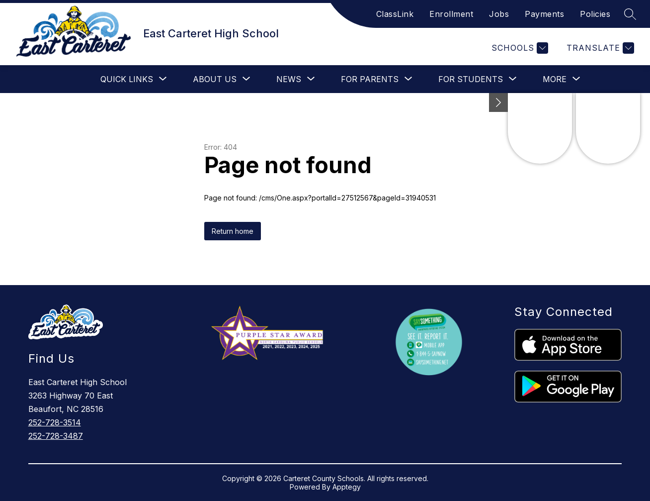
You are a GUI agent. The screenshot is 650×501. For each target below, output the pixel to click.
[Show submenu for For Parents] (370, 79)
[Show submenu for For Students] (470, 79)
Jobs (499, 14)
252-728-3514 (54, 422)
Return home (232, 231)
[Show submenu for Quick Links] (126, 79)
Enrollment (451, 14)
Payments (544, 14)
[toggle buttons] (498, 102)
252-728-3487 (55, 436)
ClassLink (395, 14)
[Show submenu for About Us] (215, 79)
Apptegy (346, 487)
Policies (595, 14)
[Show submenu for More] (555, 79)
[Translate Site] (599, 48)
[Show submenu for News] (288, 79)
